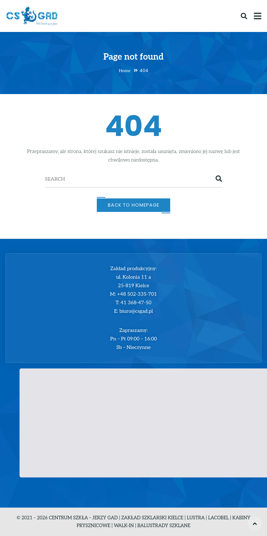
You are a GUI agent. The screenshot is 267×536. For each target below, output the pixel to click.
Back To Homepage (133, 205)
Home (124, 70)
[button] (155, 416)
